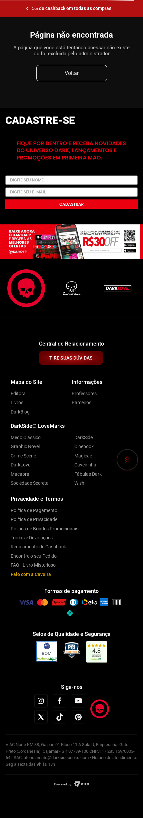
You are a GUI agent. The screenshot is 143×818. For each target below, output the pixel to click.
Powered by (62, 784)
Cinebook (84, 446)
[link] (96, 652)
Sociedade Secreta (30, 483)
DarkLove (20, 464)
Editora (18, 393)
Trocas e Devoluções (32, 537)
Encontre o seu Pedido (34, 556)
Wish (79, 483)
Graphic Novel (25, 446)
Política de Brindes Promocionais (44, 528)
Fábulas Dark (88, 474)
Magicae (83, 455)
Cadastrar (71, 204)
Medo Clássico (26, 437)
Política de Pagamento (34, 510)
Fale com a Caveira (31, 574)
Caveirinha (85, 464)
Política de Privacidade (34, 519)
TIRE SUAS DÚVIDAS (71, 358)
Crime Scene (23, 455)
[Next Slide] (116, 8)
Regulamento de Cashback (38, 546)
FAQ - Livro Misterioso (33, 565)
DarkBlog (20, 411)
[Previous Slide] (27, 8)
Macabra (20, 474)
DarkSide (83, 437)
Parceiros (81, 402)
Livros (17, 402)
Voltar (72, 73)
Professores (84, 393)
